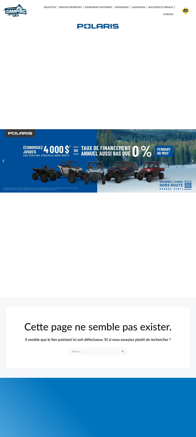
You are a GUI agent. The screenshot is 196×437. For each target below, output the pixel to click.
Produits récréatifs (70, 7)
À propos (168, 14)
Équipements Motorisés (98, 7)
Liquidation (138, 7)
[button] (3, 161)
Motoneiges (122, 7)
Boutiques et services (161, 7)
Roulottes (50, 7)
